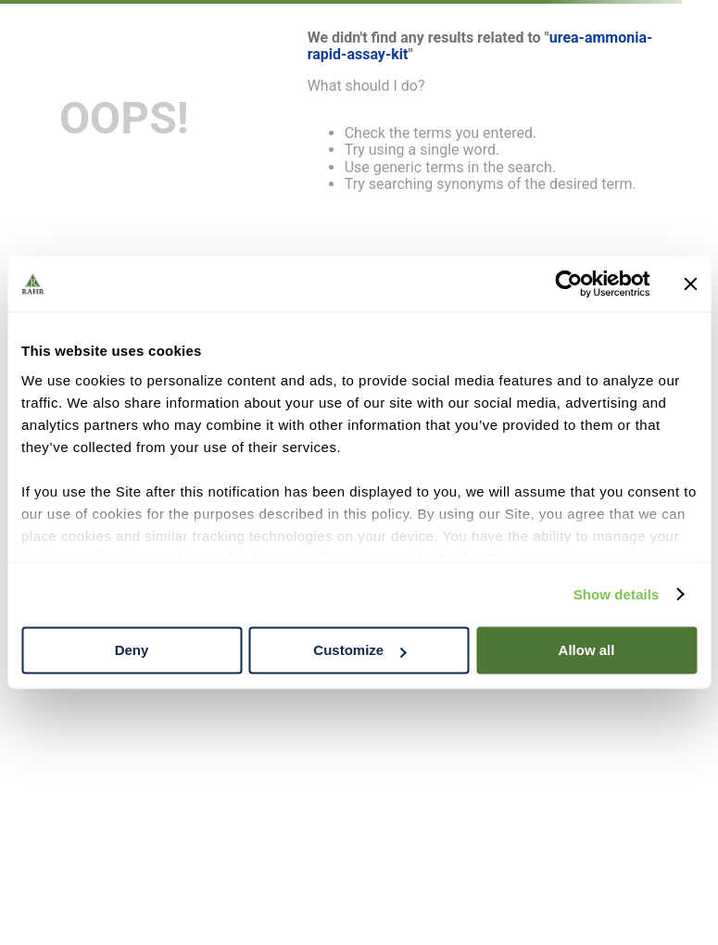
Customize (359, 650)
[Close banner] (690, 283)
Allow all (587, 650)
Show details (616, 594)
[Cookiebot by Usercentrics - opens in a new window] (568, 283)
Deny (132, 650)
